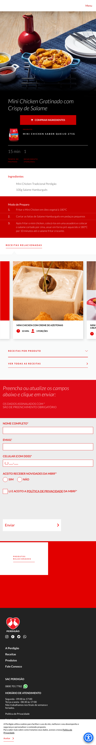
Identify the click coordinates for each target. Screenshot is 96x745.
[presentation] (29, 508)
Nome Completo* (15, 423)
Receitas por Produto (48, 351)
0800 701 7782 (13, 686)
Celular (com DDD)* (17, 456)
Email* (7, 440)
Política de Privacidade (45, 491)
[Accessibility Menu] (88, 737)
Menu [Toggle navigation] (88, 5)
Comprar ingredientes (48, 119)
